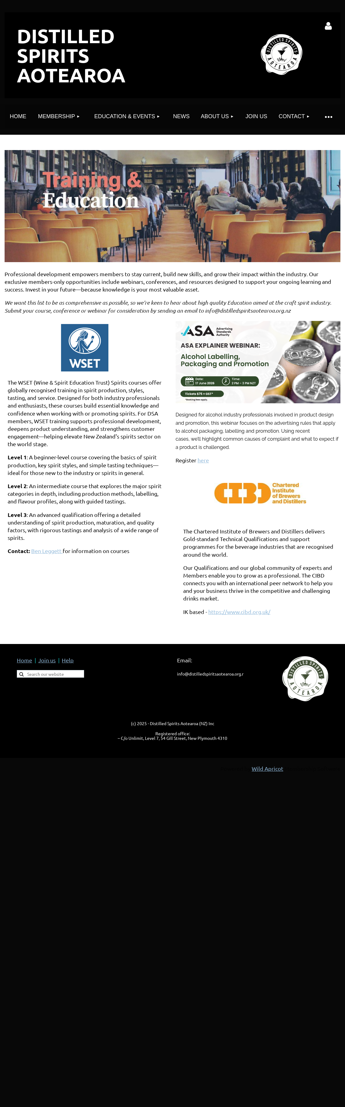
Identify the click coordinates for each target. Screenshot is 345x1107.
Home (24, 660)
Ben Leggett (47, 551)
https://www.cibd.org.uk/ (239, 611)
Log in (328, 26)
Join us (47, 660)
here (203, 460)
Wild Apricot (267, 768)
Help (68, 660)
